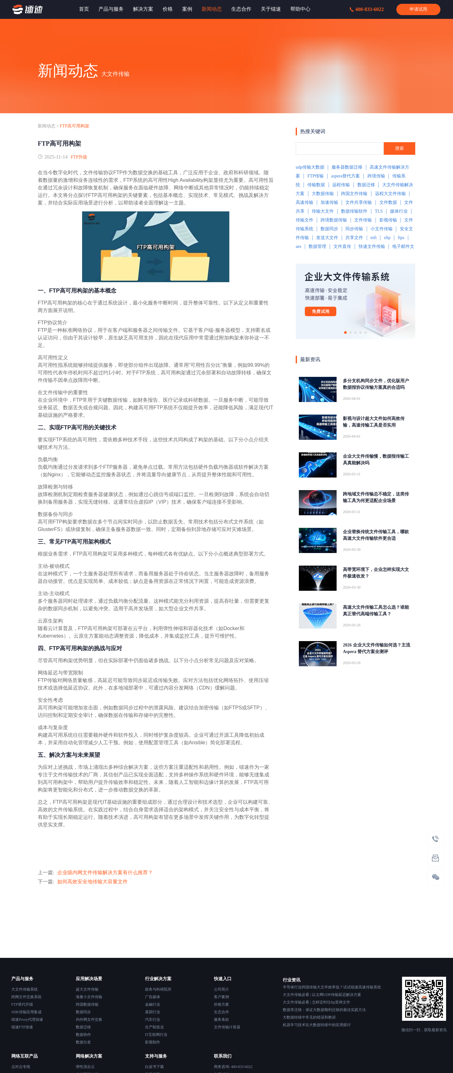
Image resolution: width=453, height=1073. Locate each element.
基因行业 (152, 1012)
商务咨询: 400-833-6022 (233, 1067)
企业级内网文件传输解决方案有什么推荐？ (105, 872)
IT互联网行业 (156, 1034)
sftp (387, 237)
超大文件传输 (87, 989)
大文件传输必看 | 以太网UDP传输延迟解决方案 (322, 994)
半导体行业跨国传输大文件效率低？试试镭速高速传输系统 (332, 987)
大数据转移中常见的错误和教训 (309, 1017)
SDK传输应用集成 (26, 1012)
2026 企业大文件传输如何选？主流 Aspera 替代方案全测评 (376, 648)
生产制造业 (154, 1027)
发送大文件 (327, 237)
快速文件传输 (372, 246)
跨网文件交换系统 (26, 997)
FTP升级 (79, 157)
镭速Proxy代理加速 (27, 1019)
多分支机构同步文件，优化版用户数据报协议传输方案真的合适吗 (376, 384)
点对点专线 (20, 1067)
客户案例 (221, 997)
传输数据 (316, 184)
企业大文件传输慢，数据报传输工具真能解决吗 (376, 459)
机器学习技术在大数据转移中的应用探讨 (317, 1025)
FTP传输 (315, 176)
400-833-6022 (367, 9)
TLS (379, 211)
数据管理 (317, 246)
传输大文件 (323, 211)
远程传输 (341, 184)
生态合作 (221, 1012)
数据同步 (329, 228)
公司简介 (221, 989)
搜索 (399, 148)
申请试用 (418, 9)
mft (374, 237)
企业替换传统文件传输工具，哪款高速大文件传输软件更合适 (376, 535)
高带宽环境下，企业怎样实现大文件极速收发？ (376, 572)
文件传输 (363, 220)
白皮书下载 (154, 1067)
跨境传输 (376, 176)
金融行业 (152, 1004)
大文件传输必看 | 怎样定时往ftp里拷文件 (316, 1002)
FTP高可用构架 (74, 126)
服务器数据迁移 (347, 167)
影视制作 (152, 1042)
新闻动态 (46, 126)
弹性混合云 (85, 1067)
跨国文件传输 (354, 193)
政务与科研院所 (158, 989)
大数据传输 (323, 193)
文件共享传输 (358, 202)
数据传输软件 (354, 211)
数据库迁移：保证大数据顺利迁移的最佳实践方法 (324, 1010)
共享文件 (354, 237)
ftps (401, 237)
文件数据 (388, 202)
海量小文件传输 (89, 997)
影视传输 (388, 220)
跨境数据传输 (334, 220)
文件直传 (342, 246)
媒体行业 (399, 211)
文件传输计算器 (227, 1027)
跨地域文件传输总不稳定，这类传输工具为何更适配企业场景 (376, 497)
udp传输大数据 (310, 167)
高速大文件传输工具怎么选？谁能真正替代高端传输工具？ (376, 610)
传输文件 (304, 220)
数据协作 (83, 1034)
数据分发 (83, 1042)
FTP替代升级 (22, 1004)
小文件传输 (382, 228)
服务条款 (221, 1019)
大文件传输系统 (24, 989)
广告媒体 (152, 997)
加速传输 (329, 202)
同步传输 (354, 228)
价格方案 (221, 1004)
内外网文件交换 (89, 1019)
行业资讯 (291, 980)
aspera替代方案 (345, 176)
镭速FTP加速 (22, 1027)
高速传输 (304, 202)
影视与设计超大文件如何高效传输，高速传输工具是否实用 (374, 422)
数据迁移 (366, 184)
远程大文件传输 (390, 193)
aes (298, 246)
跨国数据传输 (87, 1004)
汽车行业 (152, 1019)
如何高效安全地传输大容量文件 (92, 881)
